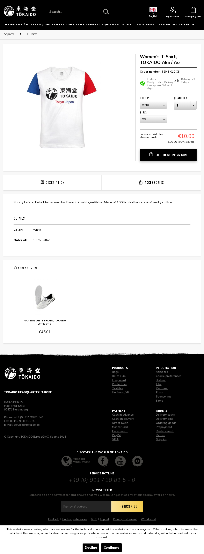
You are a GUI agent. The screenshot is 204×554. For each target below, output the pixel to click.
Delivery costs (165, 415)
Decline (91, 547)
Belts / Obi (119, 376)
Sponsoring (163, 397)
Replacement (165, 431)
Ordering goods (166, 423)
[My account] (172, 13)
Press (159, 392)
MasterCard (120, 427)
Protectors (119, 384)
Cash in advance (123, 415)
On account (120, 431)
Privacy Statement (125, 519)
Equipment (119, 380)
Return (160, 435)
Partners (162, 388)
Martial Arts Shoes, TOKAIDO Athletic (44, 322)
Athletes (162, 372)
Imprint (104, 519)
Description (55, 183)
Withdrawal (148, 519)
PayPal (116, 435)
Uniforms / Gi (120, 392)
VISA (115, 439)
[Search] (106, 12)
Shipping (161, 439)
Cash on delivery (123, 419)
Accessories (154, 183)
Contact (53, 519)
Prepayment (164, 427)
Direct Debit (120, 423)
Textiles (117, 388)
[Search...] (79, 12)
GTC (94, 519)
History (161, 380)
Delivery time (164, 419)
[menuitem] (79, 9)
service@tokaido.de (27, 425)
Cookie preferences (168, 376)
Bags (115, 372)
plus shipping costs (151, 135)
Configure (111, 547)
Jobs (158, 384)
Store (159, 401)
